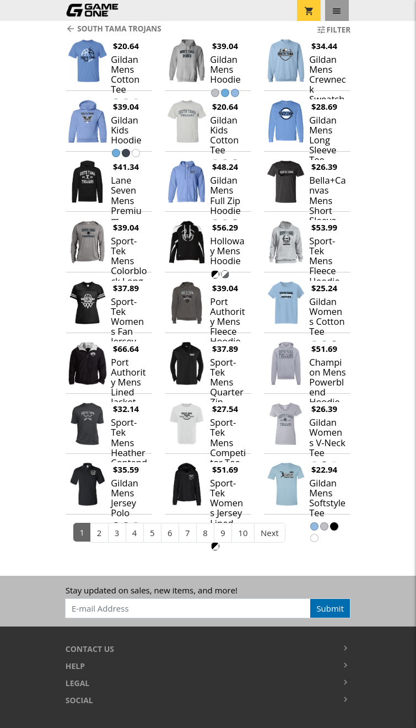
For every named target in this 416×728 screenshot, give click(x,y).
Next (270, 532)
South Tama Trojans (113, 29)
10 (242, 532)
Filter (333, 30)
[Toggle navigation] (337, 10)
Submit (330, 608)
